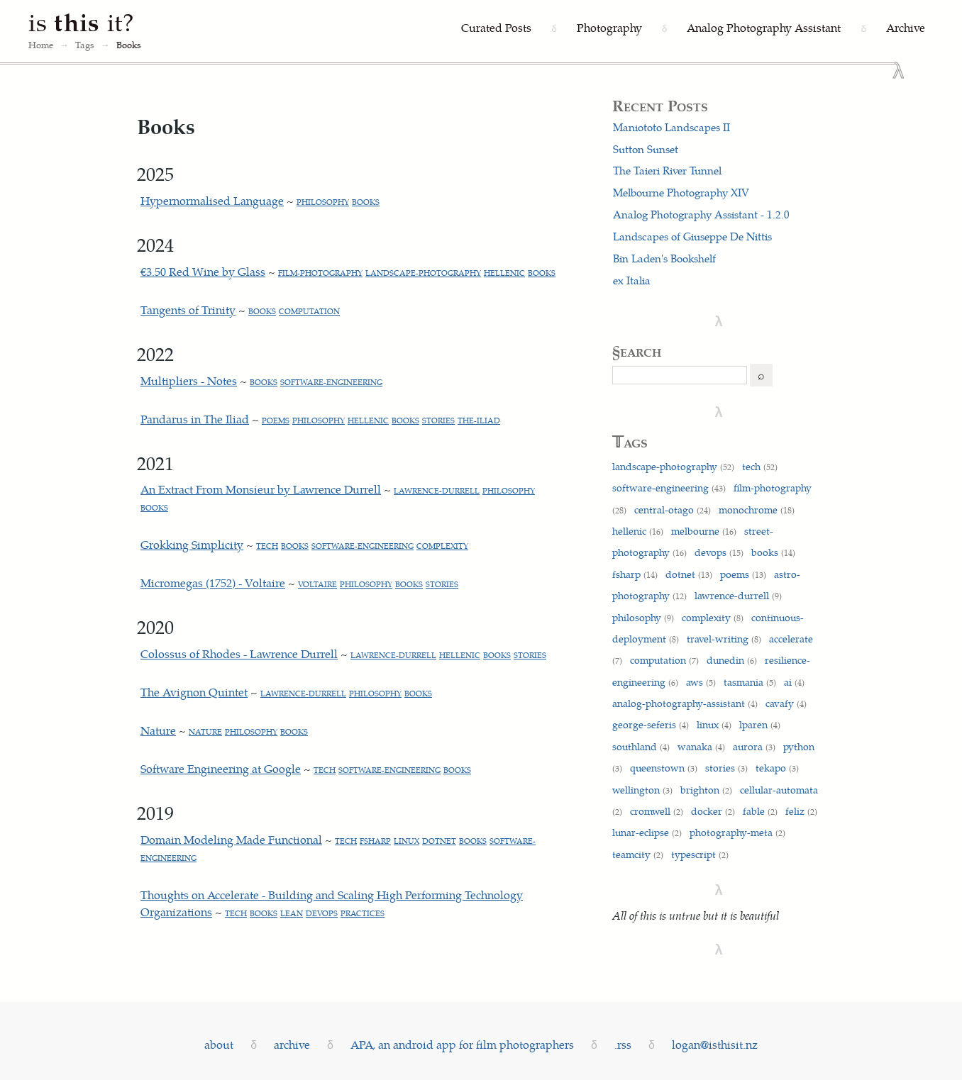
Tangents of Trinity (188, 309)
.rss (622, 1044)
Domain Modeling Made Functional (231, 839)
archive (292, 1044)
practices (363, 913)
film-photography (320, 272)
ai (794, 681)
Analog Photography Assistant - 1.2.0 (701, 214)
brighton (706, 789)
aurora (754, 746)
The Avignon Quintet (194, 692)
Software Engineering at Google (220, 768)
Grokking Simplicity (191, 544)
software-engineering (331, 382)
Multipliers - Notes (188, 380)
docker (713, 810)
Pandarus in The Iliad (194, 419)
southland (641, 746)
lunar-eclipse (647, 832)
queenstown (663, 767)
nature (205, 731)
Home (40, 44)
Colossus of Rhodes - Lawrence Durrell (239, 653)
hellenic (504, 272)
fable (760, 810)
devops (322, 913)
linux (406, 840)
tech (267, 545)
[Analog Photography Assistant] (764, 28)
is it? (81, 21)
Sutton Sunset (645, 149)
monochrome (757, 509)
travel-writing (724, 638)
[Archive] (905, 28)
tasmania (750, 681)
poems (275, 420)
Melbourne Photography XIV (681, 192)
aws (701, 681)
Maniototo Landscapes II (671, 127)
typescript (700, 854)
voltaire (317, 584)
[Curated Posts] (496, 28)
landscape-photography (423, 272)
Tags (84, 44)
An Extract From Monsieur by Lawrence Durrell (260, 489)
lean (291, 913)
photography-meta (737, 832)
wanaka (701, 746)
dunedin (732, 659)
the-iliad (479, 420)
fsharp (375, 840)
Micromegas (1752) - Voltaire (212, 582)
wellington (642, 789)
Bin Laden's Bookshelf (664, 258)
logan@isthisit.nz (715, 1044)
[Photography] (609, 28)
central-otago (672, 509)
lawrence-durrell (437, 490)
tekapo (777, 767)
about (218, 1044)
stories (438, 420)
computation (309, 311)
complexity (442, 545)
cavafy (786, 703)
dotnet (439, 840)
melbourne (703, 530)
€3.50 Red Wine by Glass (202, 271)
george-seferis (650, 724)
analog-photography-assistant (685, 703)
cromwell (656, 810)
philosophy (323, 201)
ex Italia (632, 280)
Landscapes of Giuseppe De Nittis (692, 236)
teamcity (637, 854)
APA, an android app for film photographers (462, 1044)
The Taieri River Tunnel (667, 170)
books (366, 201)
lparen (759, 724)
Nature (158, 730)
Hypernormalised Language (212, 200)
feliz (801, 810)
